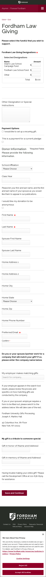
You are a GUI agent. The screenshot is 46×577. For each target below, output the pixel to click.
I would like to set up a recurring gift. (20, 131)
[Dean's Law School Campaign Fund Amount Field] (36, 65)
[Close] (43, 534)
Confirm (6, 341)
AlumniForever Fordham (14, 8)
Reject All (23, 565)
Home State (8, 297)
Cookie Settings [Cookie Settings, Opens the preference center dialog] (23, 558)
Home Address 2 (10, 274)
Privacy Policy (22, 524)
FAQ (14, 524)
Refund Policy (17, 526)
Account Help (28, 526)
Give (9, 19)
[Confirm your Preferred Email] (16, 344)
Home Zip (7, 308)
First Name (9, 215)
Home (4, 19)
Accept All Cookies (23, 572)
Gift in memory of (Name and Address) (21, 457)
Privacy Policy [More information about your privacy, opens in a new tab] (15, 554)
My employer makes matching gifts (20, 373)
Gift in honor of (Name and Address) (20, 445)
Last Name (8, 226)
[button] (42, 8)
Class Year (7, 176)
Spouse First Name (11, 238)
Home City (7, 285)
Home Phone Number (13, 320)
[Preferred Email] (14, 336)
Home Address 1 (10, 262)
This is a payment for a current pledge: (21, 138)
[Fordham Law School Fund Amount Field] (36, 70)
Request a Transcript (36, 524)
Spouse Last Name (11, 250)
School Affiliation (10, 165)
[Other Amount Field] (36, 75)
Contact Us (6, 524)
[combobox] (23, 377)
